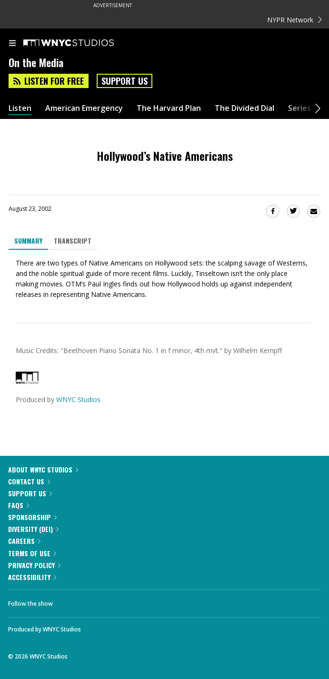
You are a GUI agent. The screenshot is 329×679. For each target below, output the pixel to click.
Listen (20, 108)
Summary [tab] (28, 241)
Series (299, 108)
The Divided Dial (244, 108)
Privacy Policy (34, 565)
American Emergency (84, 108)
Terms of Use (32, 553)
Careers (24, 541)
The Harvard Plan (169, 108)
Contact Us (29, 481)
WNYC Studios (78, 399)
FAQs (18, 505)
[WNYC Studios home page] (80, 43)
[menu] (12, 43)
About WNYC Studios (43, 469)
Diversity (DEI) (33, 529)
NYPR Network (294, 19)
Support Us (124, 81)
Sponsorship (32, 517)
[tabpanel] (164, 279)
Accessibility (32, 577)
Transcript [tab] (72, 241)
